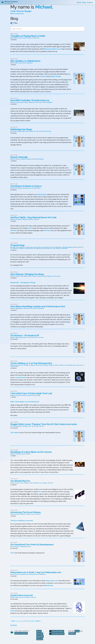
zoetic (34, 597)
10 (32, 620)
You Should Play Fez (20, 480)
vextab (35, 158)
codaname (48, 246)
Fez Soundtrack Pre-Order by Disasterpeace (32, 544)
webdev (41, 158)
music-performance (25, 37)
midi (45, 102)
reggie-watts (27, 425)
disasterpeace (15, 482)
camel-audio (20, 102)
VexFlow (13, 230)
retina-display (27, 395)
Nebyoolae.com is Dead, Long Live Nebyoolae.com (35, 571)
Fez (39, 491)
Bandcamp (42, 194)
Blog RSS (40, 636)
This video (14, 432)
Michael (43, 4)
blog (12, 62)
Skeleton (72, 633)
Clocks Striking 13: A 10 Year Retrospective (31, 362)
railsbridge (21, 130)
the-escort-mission (35, 513)
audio (13, 102)
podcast (24, 513)
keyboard (33, 102)
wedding (41, 308)
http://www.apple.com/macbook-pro (24, 401)
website (65, 248)
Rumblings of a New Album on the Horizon (31, 451)
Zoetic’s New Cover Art (21, 594)
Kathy (12, 610)
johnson (52, 364)
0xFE (30, 228)
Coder (13, 8)
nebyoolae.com (29, 187)
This (12, 552)
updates (30, 62)
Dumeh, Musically (19, 156)
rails (15, 130)
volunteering (47, 130)
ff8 (22, 275)
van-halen (36, 425)
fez (23, 482)
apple (13, 395)
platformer (39, 482)
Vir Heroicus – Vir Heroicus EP (24, 335)
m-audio (39, 102)
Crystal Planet (20, 377)
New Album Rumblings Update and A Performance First (37, 306)
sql (41, 130)
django (71, 246)
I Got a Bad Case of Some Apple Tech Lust (31, 393)
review (51, 482)
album (13, 275)
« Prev (12, 620)
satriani (41, 275)
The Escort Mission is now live (21, 520)
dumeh (13, 158)
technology (36, 395)
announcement (32, 246)
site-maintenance (20, 62)
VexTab (47, 230)
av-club (13, 425)
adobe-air (23, 246)
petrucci (63, 364)
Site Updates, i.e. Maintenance (25, 60)
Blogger (28, 8)
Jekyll (77, 630)
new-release (33, 275)
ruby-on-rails (34, 130)
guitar (16, 37)
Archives (13, 625)
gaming (24, 546)
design (66, 246)
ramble (70, 364)
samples (50, 102)
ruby (27, 130)
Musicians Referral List (52, 48)
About (44, 76)
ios (11, 248)
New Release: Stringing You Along (27, 273)
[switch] (12, 20)
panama (19, 425)
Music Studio (56, 76)
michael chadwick (21, 633)
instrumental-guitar (42, 364)
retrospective (78, 364)
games (27, 482)
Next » (38, 620)
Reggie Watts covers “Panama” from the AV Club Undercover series (43, 423)
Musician (20, 8)
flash (76, 246)
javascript (14, 219)
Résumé (39, 638)
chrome (41, 246)
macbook (19, 395)
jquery (23, 248)
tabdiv (24, 158)
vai (17, 366)
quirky (46, 482)
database (59, 246)
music (19, 158)
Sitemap (40, 633)
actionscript (15, 246)
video (42, 425)
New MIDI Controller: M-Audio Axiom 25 (29, 100)
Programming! (17, 244)
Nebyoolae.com (52, 580)
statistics (38, 187)
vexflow (29, 158)
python (39, 248)
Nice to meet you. (17, 11)
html (80, 246)
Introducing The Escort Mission (25, 511)
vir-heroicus (40, 337)
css (54, 246)
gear (26, 102)
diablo (18, 275)
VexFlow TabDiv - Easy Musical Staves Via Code (33, 217)
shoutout (32, 337)
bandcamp (14, 187)
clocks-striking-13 (24, 364)
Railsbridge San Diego (21, 128)
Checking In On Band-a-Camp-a (25, 185)
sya (59, 275)
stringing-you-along (51, 275)
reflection (36, 37)
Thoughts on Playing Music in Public (27, 35)
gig (12, 37)
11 (34, 620)
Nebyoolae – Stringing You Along (22, 282)
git (12, 130)
